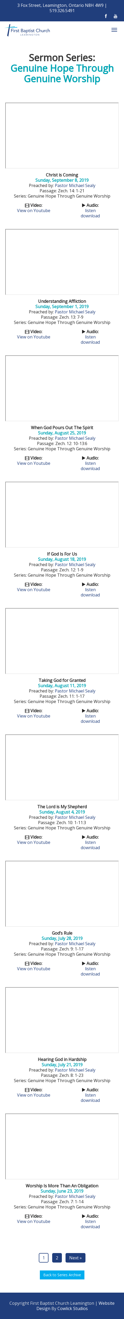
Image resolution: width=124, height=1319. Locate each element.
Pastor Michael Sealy (75, 185)
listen (90, 210)
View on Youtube (33, 210)
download (90, 216)
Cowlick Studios (72, 1308)
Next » (75, 1258)
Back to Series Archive (62, 1274)
